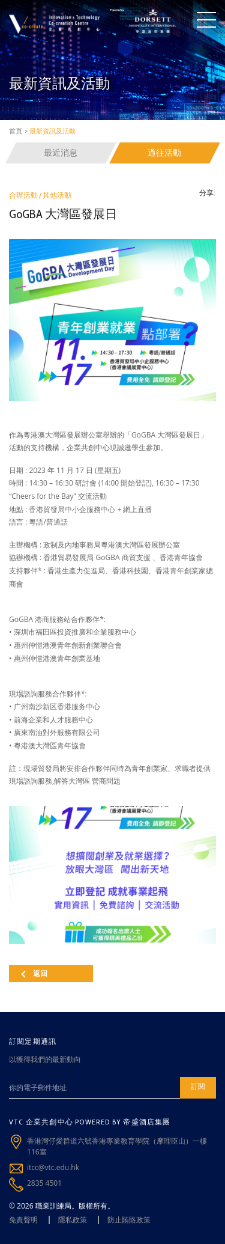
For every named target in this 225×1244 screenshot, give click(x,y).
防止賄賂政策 (129, 1220)
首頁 (15, 131)
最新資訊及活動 (52, 131)
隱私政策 (72, 1220)
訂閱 (198, 1086)
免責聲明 (23, 1220)
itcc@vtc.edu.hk (53, 1167)
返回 (34, 973)
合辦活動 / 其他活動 (40, 195)
